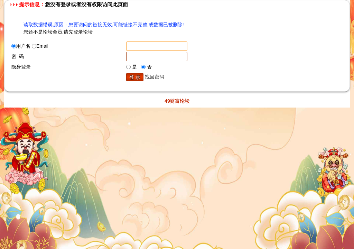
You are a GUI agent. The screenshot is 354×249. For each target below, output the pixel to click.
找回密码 (154, 77)
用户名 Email (29, 46)
